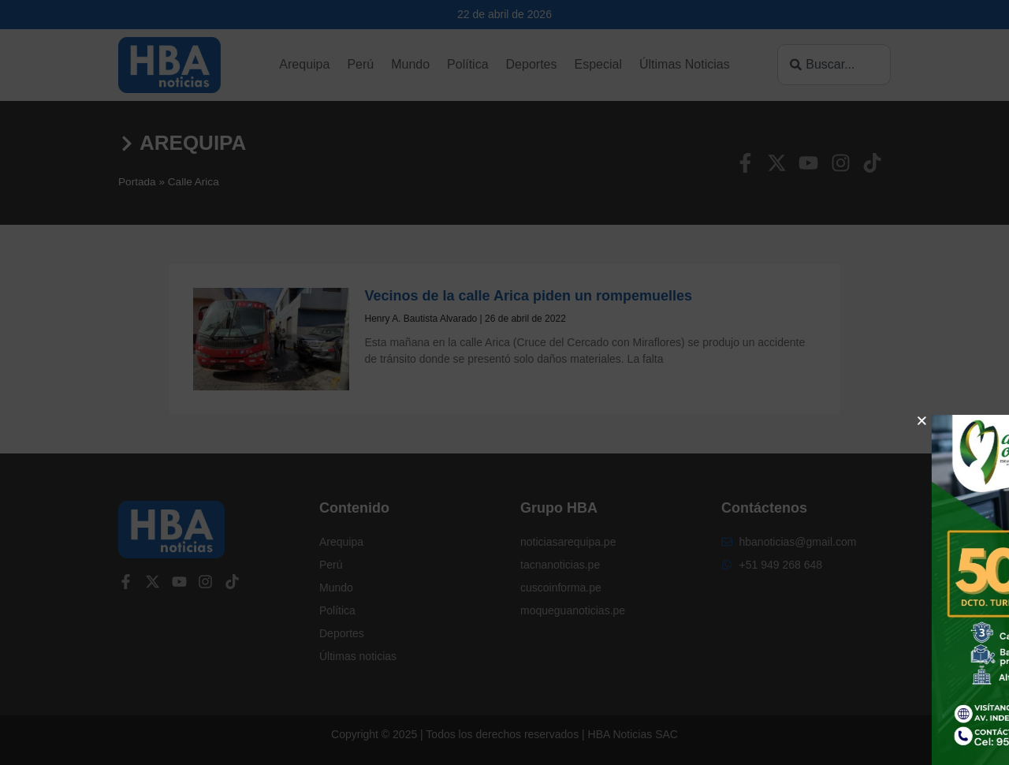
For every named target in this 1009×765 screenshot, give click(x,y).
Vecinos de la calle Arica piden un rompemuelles (529, 296)
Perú (360, 64)
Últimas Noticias (684, 64)
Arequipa (304, 64)
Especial (597, 64)
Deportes (531, 64)
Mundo (410, 64)
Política (467, 64)
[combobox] (834, 64)
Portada (137, 182)
